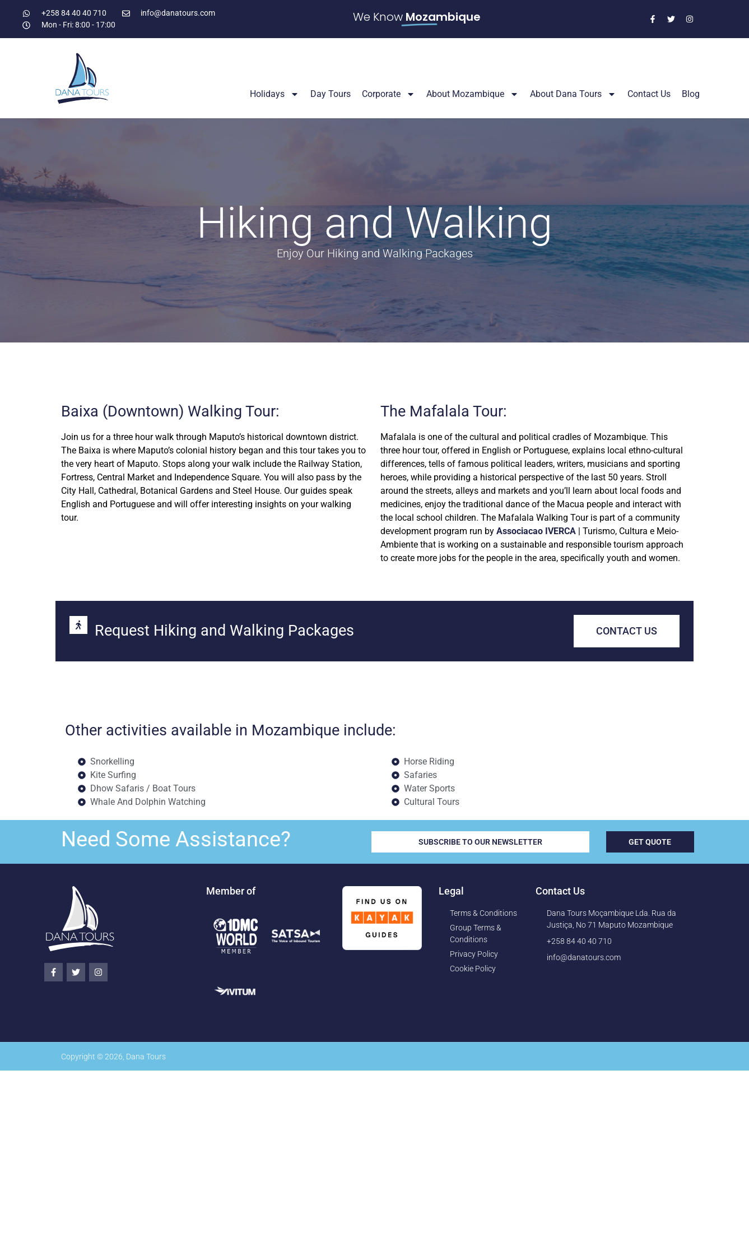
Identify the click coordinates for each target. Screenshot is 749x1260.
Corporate (388, 94)
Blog (691, 94)
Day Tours (330, 94)
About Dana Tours (573, 94)
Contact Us (649, 94)
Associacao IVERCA (536, 531)
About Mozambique (472, 94)
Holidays (274, 94)
